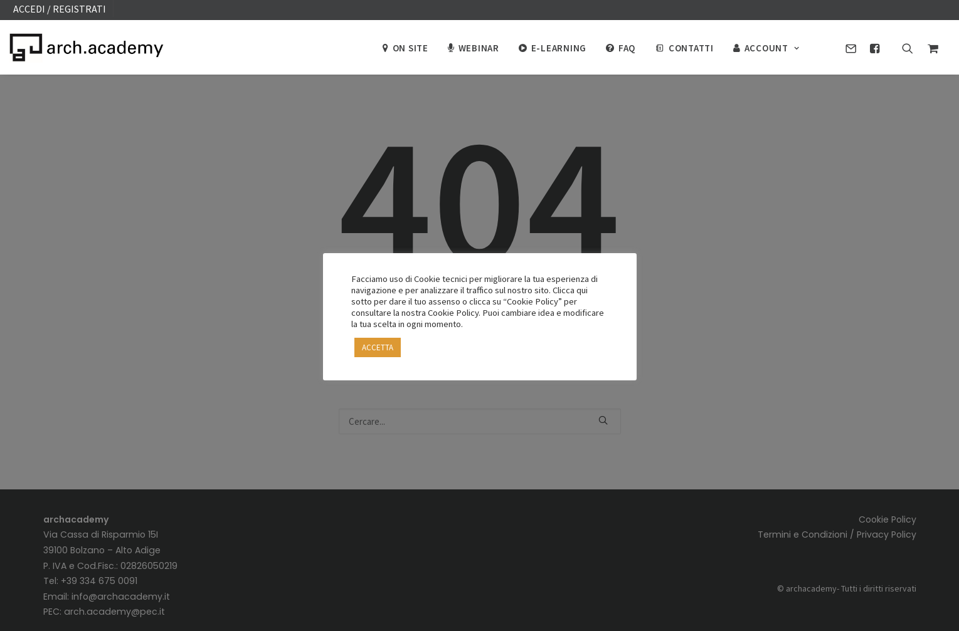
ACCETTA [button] (377, 347)
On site (410, 48)
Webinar (478, 48)
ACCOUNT (772, 48)
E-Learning (559, 48)
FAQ (626, 48)
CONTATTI (691, 48)
